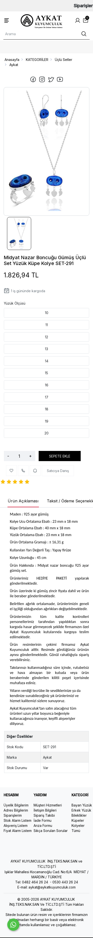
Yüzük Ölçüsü (14, 303)
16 (46, 385)
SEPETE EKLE (59, 456)
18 (46, 409)
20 (46, 433)
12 (46, 337)
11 (46, 325)
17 (46, 397)
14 (46, 361)
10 (46, 313)
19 (46, 421)
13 (46, 349)
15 (46, 373)
